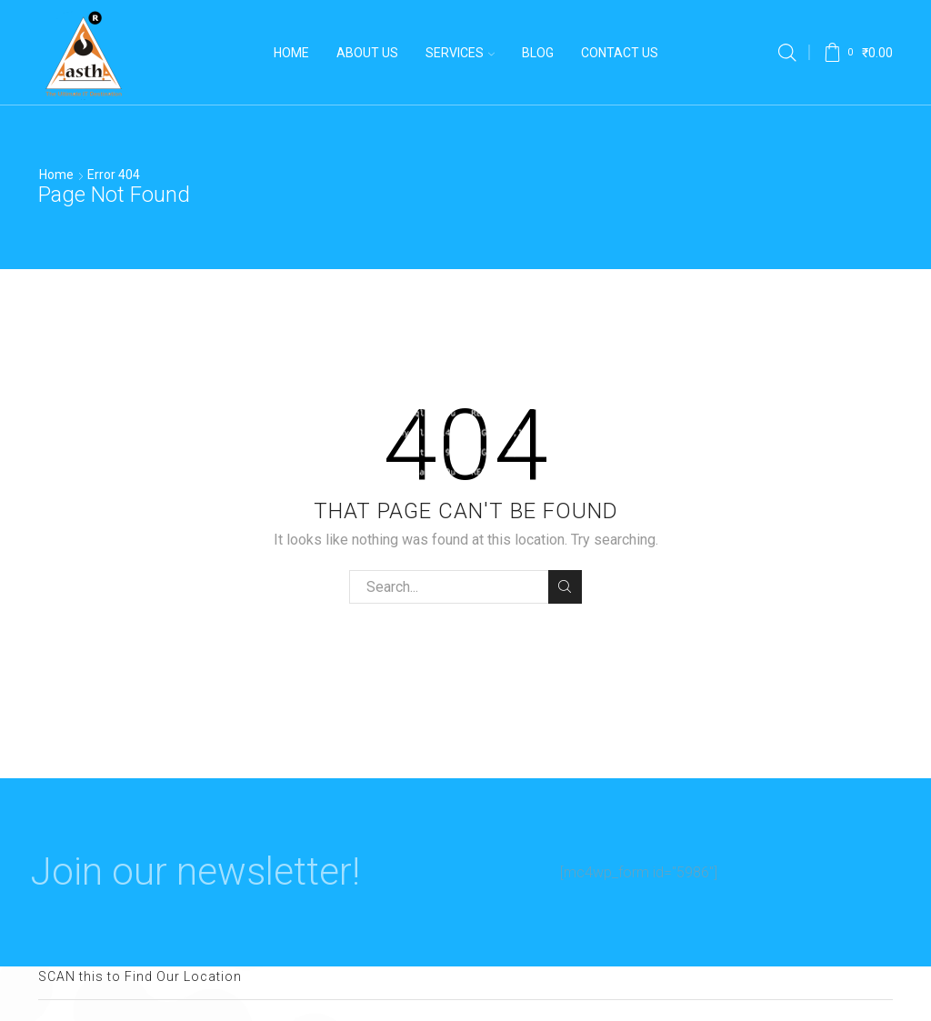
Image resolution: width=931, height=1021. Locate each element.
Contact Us (619, 52)
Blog (538, 52)
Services (460, 52)
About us (367, 52)
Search (565, 586)
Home (291, 52)
